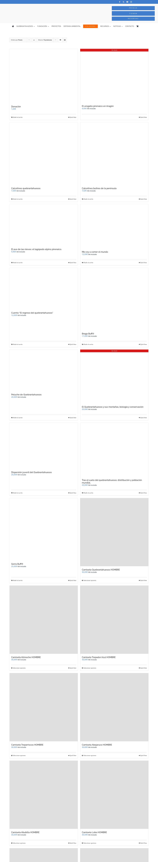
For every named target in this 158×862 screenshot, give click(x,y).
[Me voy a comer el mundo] (114, 226)
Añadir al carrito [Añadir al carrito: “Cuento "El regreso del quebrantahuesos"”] (17, 344)
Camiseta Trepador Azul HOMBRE (99, 657)
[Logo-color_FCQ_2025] (29, 6)
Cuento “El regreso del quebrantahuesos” (32, 313)
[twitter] (123, 2)
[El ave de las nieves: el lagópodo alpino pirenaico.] (44, 225)
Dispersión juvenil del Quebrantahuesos (31, 472)
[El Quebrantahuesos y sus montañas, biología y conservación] (114, 376)
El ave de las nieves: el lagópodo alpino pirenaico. (36, 249)
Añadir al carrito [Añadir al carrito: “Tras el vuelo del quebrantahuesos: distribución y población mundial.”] (88, 493)
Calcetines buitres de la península (99, 188)
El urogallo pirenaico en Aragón (98, 106)
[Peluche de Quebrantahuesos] (44, 370)
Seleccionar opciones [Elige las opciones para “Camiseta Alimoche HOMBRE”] (19, 668)
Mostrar (45, 40)
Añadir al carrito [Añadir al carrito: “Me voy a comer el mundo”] (88, 263)
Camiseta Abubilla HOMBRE (25, 832)
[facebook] (120, 2)
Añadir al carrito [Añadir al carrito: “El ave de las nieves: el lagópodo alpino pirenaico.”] (17, 263)
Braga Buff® (88, 333)
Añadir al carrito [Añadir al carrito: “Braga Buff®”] (88, 344)
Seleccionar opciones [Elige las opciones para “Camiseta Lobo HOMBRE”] (89, 843)
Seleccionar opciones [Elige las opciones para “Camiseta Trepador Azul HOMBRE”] (89, 668)
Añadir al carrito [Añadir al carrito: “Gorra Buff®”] (17, 580)
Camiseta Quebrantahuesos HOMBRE (101, 569)
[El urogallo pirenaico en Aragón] (114, 76)
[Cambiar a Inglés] (145, 26)
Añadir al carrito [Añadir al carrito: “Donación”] (17, 117)
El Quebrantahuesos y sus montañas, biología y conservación (112, 407)
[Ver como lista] (65, 40)
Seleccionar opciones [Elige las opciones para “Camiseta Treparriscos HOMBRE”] (19, 755)
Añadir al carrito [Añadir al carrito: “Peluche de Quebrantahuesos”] (17, 418)
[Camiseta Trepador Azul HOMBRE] (114, 620)
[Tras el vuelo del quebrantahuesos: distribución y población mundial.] (114, 450)
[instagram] (131, 2)
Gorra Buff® (17, 564)
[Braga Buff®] (114, 299)
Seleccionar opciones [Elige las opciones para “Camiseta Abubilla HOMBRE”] (19, 843)
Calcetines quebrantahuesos (25, 188)
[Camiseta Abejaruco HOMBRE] (114, 707)
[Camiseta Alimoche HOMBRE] (44, 620)
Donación (16, 106)
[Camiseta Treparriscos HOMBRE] (44, 707)
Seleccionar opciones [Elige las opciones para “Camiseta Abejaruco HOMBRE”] (89, 755)
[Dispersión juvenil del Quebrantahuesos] (44, 446)
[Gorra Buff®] (44, 529)
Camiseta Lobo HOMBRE (94, 832)
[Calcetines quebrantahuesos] (44, 153)
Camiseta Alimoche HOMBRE (26, 657)
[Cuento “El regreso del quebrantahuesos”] (44, 288)
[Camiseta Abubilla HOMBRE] (44, 795)
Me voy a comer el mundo (95, 252)
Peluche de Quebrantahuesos (26, 394)
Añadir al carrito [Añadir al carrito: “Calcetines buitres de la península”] (88, 199)
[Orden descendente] (34, 40)
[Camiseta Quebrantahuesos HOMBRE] (114, 532)
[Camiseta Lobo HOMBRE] (114, 795)
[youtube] (127, 2)
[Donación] (44, 76)
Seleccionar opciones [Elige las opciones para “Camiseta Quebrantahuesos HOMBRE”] (89, 580)
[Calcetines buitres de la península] (114, 153)
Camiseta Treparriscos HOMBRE (27, 744)
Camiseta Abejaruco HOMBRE (97, 744)
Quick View (73, 117)
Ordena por (16, 40)
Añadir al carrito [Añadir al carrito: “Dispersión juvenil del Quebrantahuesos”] (17, 493)
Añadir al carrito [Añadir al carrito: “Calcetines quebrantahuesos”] (17, 199)
